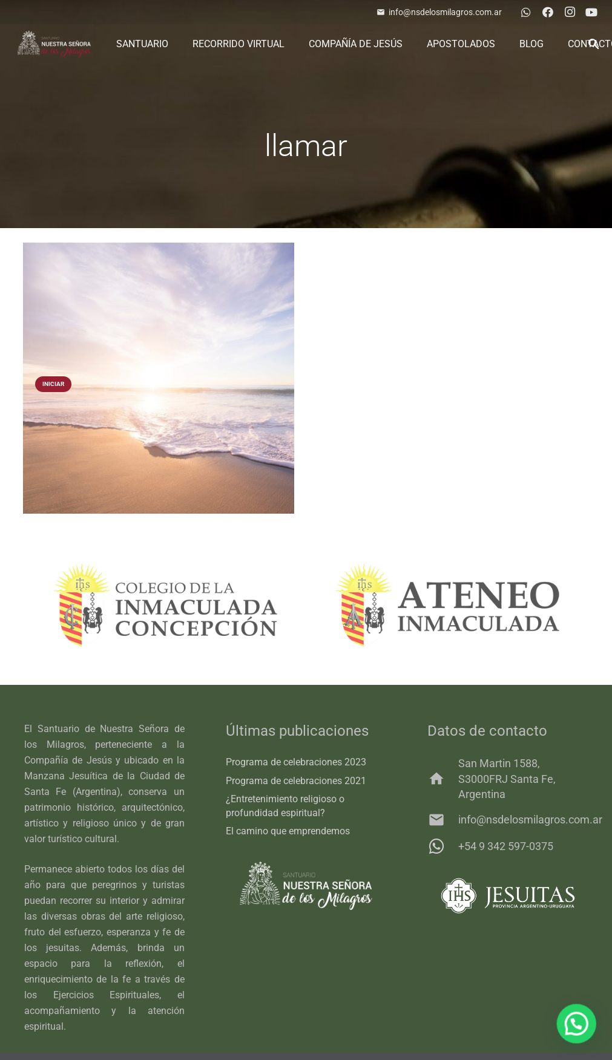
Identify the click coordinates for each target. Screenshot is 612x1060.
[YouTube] (591, 12)
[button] (579, 1030)
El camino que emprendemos (288, 831)
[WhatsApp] (526, 12)
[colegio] (165, 605)
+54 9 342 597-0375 (505, 846)
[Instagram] (570, 12)
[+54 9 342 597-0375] (442, 846)
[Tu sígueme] (158, 378)
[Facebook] (548, 12)
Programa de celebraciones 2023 (296, 762)
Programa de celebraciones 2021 (296, 781)
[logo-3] (54, 44)
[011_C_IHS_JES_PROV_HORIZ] (507, 896)
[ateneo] (447, 605)
